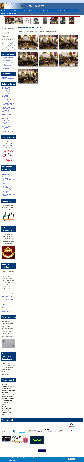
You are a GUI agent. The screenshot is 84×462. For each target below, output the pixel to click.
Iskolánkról (57, 11)
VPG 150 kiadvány (7, 299)
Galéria (66, 11)
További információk (13, 460)
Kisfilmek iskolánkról (8, 68)
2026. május (8, 28)
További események (7, 302)
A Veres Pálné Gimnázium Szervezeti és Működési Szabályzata (8, 109)
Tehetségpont (11, 14)
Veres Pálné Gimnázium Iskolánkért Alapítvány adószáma (8, 179)
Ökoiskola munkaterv (8, 131)
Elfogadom (64, 459)
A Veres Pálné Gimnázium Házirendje (6, 95)
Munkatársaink (47, 11)
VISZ (2, 14)
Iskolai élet (12, 11)
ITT (10, 374)
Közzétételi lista (6, 114)
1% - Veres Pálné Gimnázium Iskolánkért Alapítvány (8, 188)
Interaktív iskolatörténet (6, 310)
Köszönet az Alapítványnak (6, 173)
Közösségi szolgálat (34, 11)
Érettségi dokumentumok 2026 (8, 77)
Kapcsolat (74, 10)
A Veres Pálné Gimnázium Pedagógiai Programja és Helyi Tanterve (8, 89)
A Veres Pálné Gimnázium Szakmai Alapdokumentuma (8, 103)
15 (10, 45)
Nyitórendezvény (7, 296)
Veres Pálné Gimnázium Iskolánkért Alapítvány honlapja (8, 193)
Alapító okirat (5, 183)
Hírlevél (4, 307)
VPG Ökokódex (6, 99)
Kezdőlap (4, 11)
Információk (22, 11)
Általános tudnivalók (8, 294)
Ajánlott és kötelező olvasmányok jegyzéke (7, 122)
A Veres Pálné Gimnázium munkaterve (6, 128)
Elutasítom (71, 459)
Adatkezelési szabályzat (5, 117)
